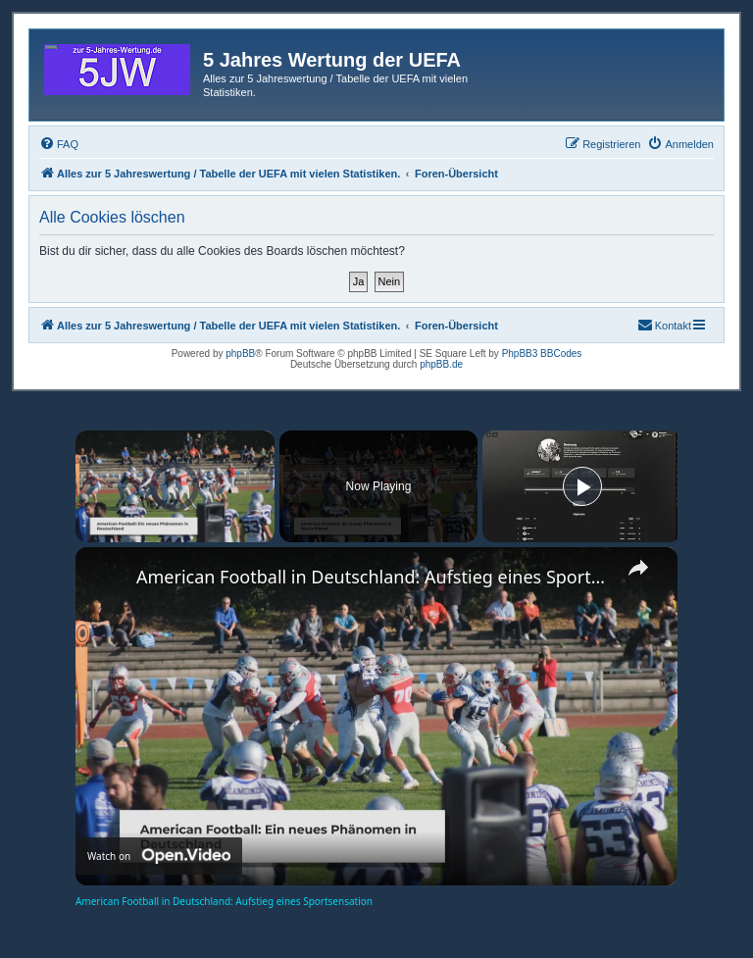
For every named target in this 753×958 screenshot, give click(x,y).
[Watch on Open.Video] (158, 856)
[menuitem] (58, 144)
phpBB (240, 353)
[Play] (582, 486)
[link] (106, 578)
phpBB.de (441, 364)
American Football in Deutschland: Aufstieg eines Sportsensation (373, 576)
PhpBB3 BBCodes (542, 353)
